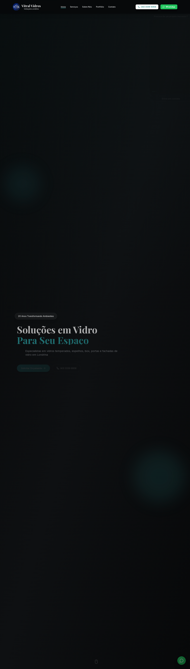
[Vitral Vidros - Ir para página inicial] (27, 7)
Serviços (74, 7)
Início (63, 7)
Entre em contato (167, 98)
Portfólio (100, 7)
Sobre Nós (87, 7)
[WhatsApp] (181, 660)
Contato (112, 7)
